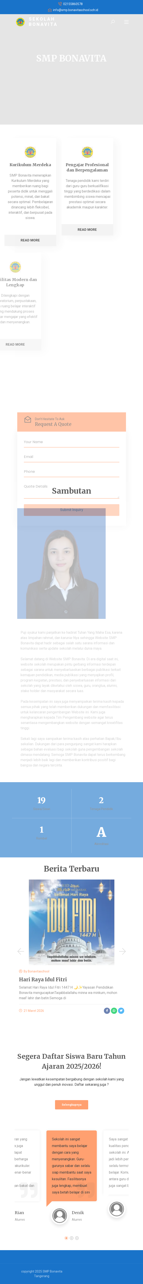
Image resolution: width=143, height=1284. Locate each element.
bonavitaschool (38, 971)
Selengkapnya (72, 1104)
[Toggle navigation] (126, 22)
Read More (49, 230)
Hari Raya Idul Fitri (43, 979)
